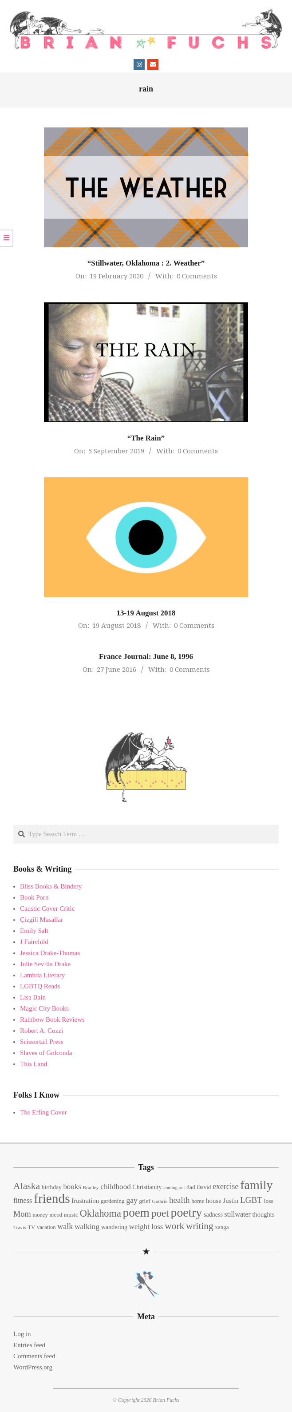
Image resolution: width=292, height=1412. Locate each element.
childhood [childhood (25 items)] (115, 1186)
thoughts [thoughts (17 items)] (264, 1214)
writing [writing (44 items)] (199, 1226)
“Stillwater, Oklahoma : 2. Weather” (146, 263)
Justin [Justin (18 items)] (230, 1200)
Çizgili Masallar (41, 919)
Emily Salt (34, 930)
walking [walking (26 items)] (87, 1226)
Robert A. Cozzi (41, 1030)
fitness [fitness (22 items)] (22, 1201)
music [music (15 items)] (71, 1214)
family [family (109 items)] (256, 1185)
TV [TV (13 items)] (31, 1227)
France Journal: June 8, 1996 (146, 656)
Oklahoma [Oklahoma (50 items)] (100, 1213)
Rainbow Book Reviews (52, 1019)
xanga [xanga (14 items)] (222, 1227)
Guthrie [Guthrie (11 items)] (160, 1201)
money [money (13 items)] (39, 1215)
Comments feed (34, 1356)
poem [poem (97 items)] (136, 1212)
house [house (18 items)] (213, 1200)
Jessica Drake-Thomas (50, 952)
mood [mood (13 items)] (55, 1215)
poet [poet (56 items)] (160, 1213)
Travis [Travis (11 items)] (19, 1227)
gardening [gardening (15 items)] (113, 1201)
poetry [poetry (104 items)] (186, 1212)
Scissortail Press (41, 1041)
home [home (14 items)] (197, 1201)
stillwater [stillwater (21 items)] (238, 1214)
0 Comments (197, 275)
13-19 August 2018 (145, 613)
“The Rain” (146, 438)
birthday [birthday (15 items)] (52, 1187)
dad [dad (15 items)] (190, 1187)
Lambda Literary (42, 975)
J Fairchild (34, 941)
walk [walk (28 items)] (65, 1226)
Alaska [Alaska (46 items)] (26, 1186)
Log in (22, 1333)
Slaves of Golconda (46, 1052)
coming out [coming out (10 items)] (174, 1187)
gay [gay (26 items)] (131, 1200)
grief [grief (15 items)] (144, 1201)
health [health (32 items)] (179, 1200)
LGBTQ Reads (40, 986)
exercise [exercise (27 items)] (225, 1186)
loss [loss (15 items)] (268, 1201)
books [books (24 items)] (72, 1186)
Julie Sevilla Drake (45, 964)
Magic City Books (44, 1008)
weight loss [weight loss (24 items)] (146, 1226)
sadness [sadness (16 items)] (213, 1214)
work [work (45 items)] (174, 1226)
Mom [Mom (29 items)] (22, 1214)
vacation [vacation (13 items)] (46, 1227)
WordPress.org (32, 1367)
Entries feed (29, 1345)
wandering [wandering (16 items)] (114, 1227)
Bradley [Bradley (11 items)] (91, 1187)
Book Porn (34, 897)
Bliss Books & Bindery (51, 886)
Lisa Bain (33, 997)
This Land (33, 1063)
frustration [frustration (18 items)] (85, 1200)
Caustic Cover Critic (47, 908)
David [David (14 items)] (204, 1187)
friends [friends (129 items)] (52, 1198)
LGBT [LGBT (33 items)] (251, 1200)
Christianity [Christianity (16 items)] (147, 1187)
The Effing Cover (43, 1112)
